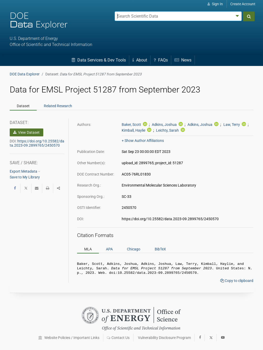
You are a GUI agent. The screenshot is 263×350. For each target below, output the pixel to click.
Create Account (242, 4)
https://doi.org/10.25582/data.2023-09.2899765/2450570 (37, 143)
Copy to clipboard (236, 282)
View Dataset (26, 132)
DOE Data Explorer (25, 74)
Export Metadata (25, 171)
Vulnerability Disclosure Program (164, 338)
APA (109, 249)
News (182, 60)
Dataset (23, 106)
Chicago (133, 249)
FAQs (161, 60)
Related (58, 106)
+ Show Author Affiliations (143, 140)
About (139, 60)
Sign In (215, 4)
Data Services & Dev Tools (99, 60)
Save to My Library (25, 177)
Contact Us (118, 338)
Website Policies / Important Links (68, 338)
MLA (88, 249)
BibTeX (160, 249)
